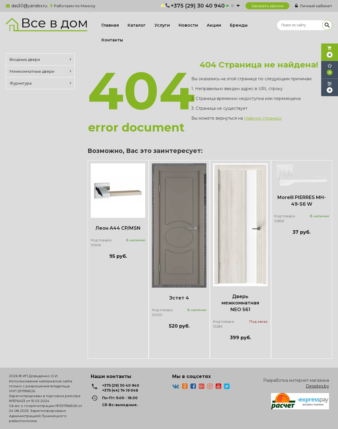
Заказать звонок (267, 5)
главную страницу (263, 118)
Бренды (239, 25)
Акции (214, 25)
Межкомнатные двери (40, 71)
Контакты (112, 40)
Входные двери (40, 59)
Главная (110, 25)
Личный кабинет (313, 5)
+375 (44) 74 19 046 (120, 390)
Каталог (137, 25)
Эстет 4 (179, 298)
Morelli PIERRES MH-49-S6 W (301, 201)
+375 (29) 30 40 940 (198, 6)
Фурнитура (40, 83)
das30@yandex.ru (29, 5)
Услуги (162, 25)
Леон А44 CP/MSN (118, 228)
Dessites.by (317, 386)
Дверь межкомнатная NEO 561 (240, 303)
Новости (188, 25)
